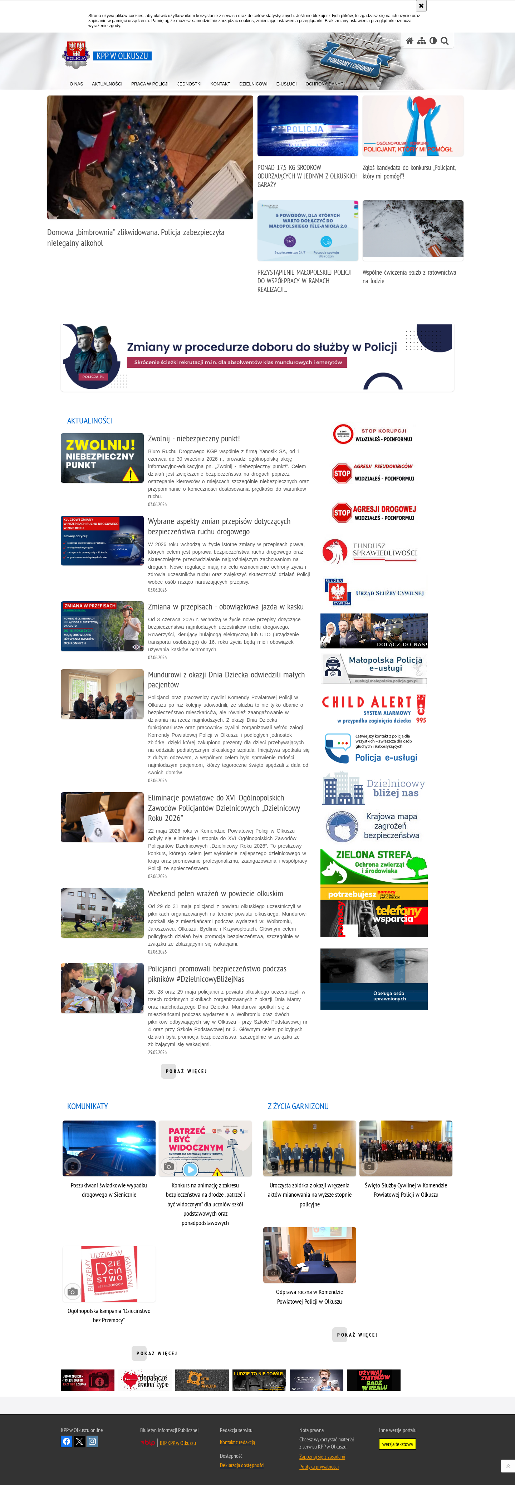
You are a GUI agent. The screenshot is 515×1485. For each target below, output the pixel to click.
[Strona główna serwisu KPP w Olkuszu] (410, 40)
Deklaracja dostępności (242, 1465)
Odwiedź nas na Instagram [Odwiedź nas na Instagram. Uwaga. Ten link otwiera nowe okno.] (92, 1441)
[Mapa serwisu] (421, 40)
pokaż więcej (187, 1073)
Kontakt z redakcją (237, 1442)
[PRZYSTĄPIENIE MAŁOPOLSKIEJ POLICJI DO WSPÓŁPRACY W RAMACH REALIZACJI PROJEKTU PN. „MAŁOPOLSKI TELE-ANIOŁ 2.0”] (308, 250)
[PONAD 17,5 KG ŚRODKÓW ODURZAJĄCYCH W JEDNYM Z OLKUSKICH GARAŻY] (308, 145)
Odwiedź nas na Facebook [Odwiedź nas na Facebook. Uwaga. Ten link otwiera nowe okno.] (66, 1441)
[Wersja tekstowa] (433, 40)
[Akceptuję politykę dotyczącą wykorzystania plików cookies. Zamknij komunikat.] (421, 5)
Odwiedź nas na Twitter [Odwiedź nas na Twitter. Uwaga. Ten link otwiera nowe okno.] (79, 1441)
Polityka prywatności (319, 1466)
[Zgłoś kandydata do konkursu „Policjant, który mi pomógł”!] (413, 141)
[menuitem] (76, 82)
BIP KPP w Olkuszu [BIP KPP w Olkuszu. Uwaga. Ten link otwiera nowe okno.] (178, 1442)
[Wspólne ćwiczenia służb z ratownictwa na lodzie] (413, 246)
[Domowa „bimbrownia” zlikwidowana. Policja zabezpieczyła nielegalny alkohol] (150, 175)
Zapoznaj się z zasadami (322, 1456)
